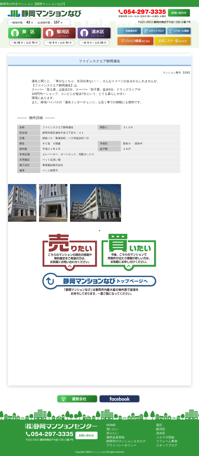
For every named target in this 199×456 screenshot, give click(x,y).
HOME (111, 425)
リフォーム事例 (166, 441)
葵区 (159, 425)
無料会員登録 (115, 437)
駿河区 (160, 429)
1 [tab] (99, 230)
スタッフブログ (166, 445)
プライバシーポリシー (121, 445)
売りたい (112, 433)
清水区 (160, 433)
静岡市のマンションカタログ (126, 441)
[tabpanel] (22, 203)
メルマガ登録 (165, 437)
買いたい (112, 429)
